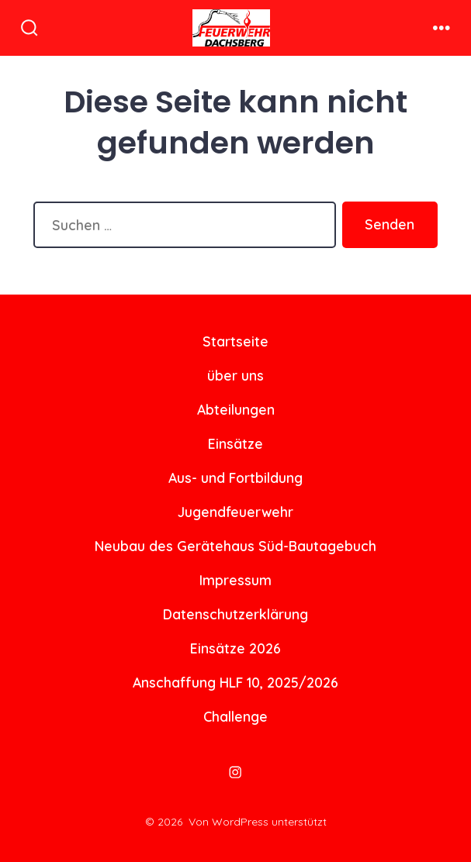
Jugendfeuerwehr (235, 511)
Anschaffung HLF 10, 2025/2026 (235, 682)
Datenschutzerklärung (235, 613)
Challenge (235, 716)
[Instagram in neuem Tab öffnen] (236, 772)
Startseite (235, 341)
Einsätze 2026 (235, 648)
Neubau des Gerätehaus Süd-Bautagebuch (235, 545)
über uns (235, 375)
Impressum (235, 579)
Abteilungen (236, 409)
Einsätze (235, 443)
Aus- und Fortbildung (235, 477)
